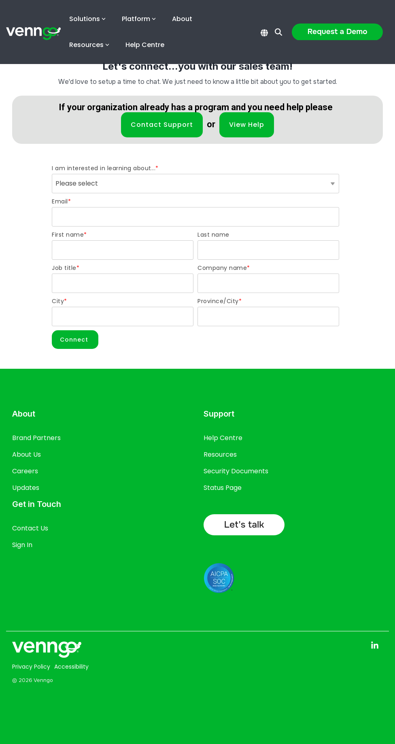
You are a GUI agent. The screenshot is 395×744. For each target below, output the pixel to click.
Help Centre (144, 44)
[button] (375, 645)
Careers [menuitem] (25, 471)
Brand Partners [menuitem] (36, 438)
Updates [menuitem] (25, 487)
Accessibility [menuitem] (71, 667)
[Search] (278, 32)
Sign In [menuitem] (22, 544)
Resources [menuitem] (220, 454)
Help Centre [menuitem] (223, 438)
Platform (139, 19)
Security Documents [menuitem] (236, 471)
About (182, 19)
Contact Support (162, 124)
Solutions (87, 19)
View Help (246, 124)
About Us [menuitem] (26, 454)
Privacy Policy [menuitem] (31, 667)
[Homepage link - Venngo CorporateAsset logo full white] (46, 653)
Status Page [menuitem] (223, 487)
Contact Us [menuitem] (30, 528)
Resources (89, 44)
